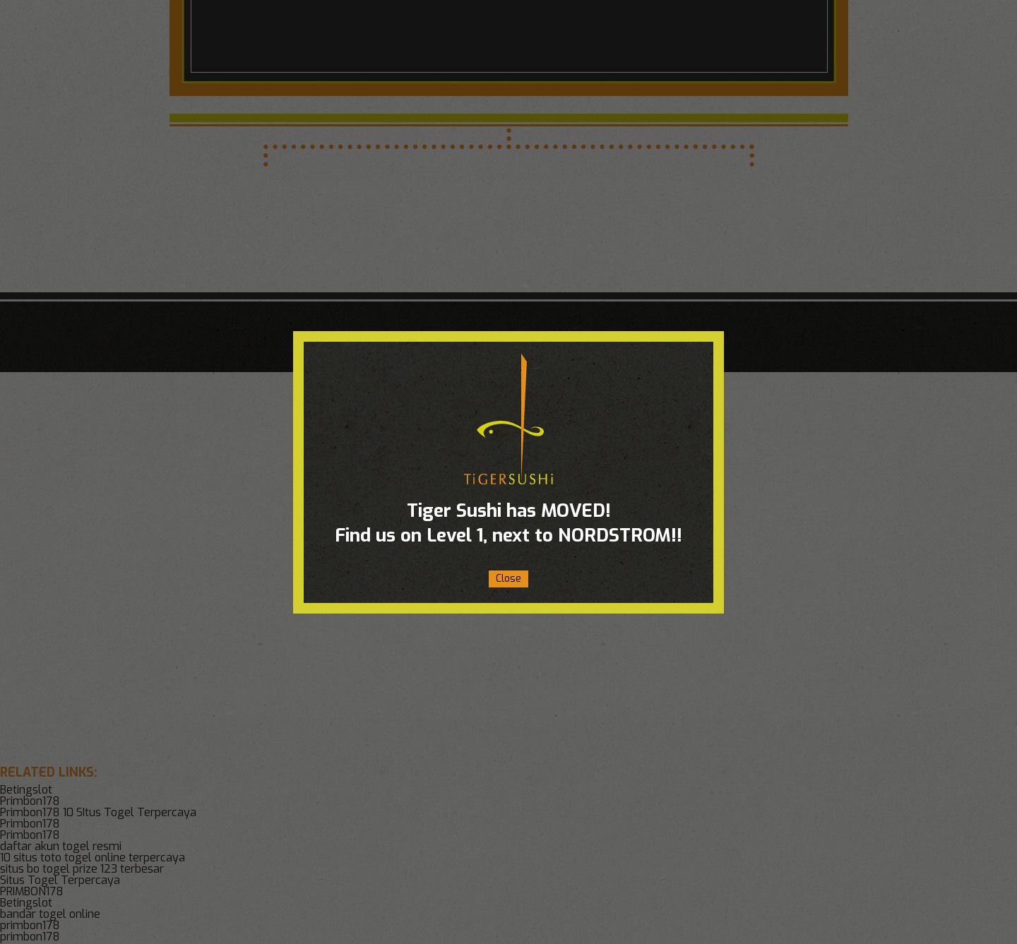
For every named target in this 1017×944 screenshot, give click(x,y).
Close (508, 578)
